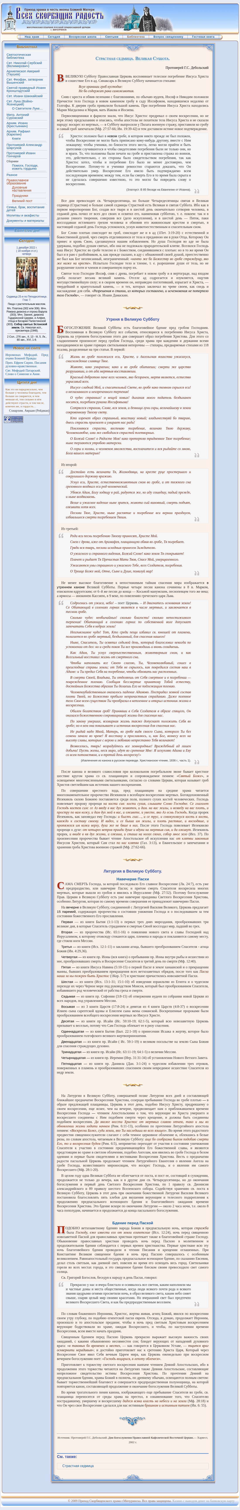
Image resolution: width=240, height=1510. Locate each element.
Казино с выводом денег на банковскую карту (204, 1501)
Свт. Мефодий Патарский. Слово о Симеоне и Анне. (23, 372)
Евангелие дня (26, 230)
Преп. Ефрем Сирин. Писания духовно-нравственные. (25, 364)
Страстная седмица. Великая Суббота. (133, 58)
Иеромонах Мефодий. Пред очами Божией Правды (26, 356)
